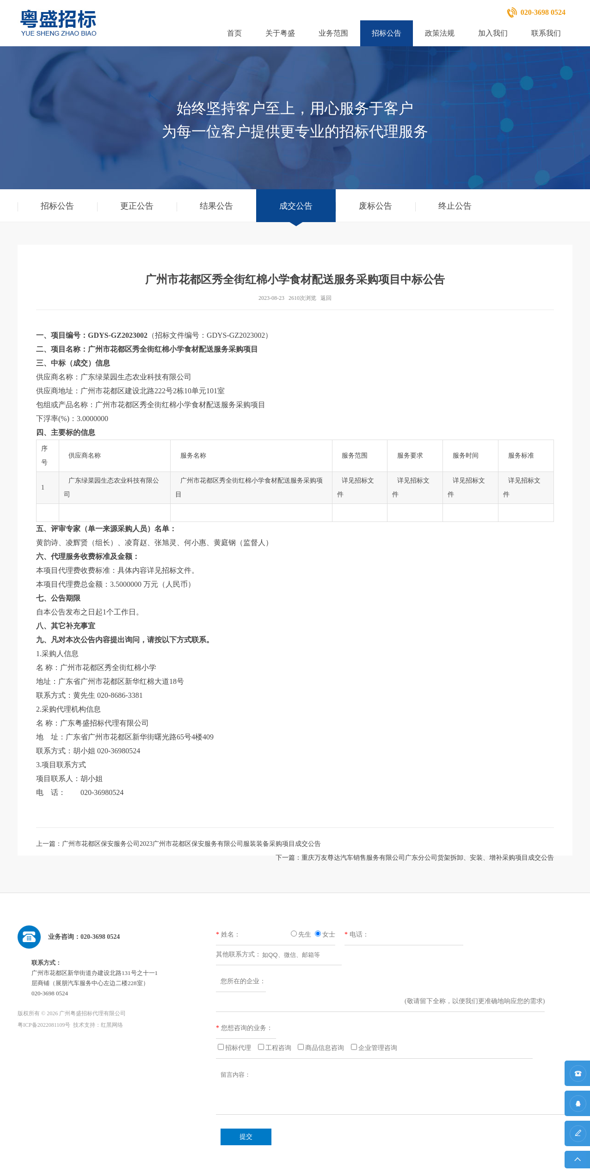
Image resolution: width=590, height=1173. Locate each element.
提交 (246, 1136)
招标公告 (386, 33)
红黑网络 (112, 1025)
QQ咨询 (577, 1108)
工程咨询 (278, 1047)
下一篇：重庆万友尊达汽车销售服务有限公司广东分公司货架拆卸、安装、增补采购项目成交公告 (415, 857)
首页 (234, 33)
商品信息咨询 (324, 1047)
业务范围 (333, 33)
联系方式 (577, 1078)
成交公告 (296, 206)
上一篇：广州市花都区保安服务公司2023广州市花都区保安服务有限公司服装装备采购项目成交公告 (178, 843)
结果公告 (216, 206)
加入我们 (493, 33)
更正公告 (137, 206)
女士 (328, 934)
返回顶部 (577, 1162)
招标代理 (238, 1047)
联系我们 (546, 33)
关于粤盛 (280, 33)
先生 (304, 934)
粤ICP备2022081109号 (44, 1025)
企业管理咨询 (377, 1047)
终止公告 (455, 206)
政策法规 (440, 33)
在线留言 (577, 1138)
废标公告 (375, 206)
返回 (326, 298)
